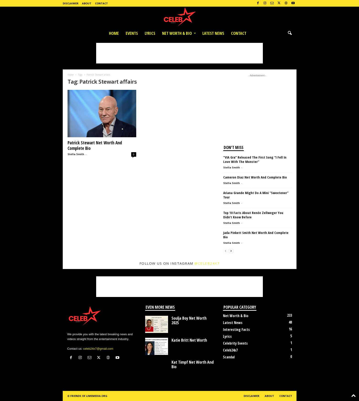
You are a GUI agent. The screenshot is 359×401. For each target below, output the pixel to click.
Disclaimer (71, 3)
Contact (101, 3)
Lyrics (150, 33)
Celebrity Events (235, 343)
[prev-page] (225, 250)
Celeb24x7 (230, 350)
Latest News (213, 33)
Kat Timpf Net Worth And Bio (192, 364)
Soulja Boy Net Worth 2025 (189, 320)
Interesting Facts (236, 329)
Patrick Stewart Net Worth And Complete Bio (95, 145)
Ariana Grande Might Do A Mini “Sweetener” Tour (255, 194)
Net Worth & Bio (179, 33)
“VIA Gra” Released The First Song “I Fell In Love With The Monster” (254, 159)
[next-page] (231, 250)
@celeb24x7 (207, 263)
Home (114, 33)
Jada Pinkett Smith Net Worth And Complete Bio (255, 234)
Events (132, 33)
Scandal (229, 357)
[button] (290, 33)
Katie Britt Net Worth (189, 340)
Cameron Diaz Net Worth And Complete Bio (255, 177)
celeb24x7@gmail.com (98, 348)
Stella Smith (76, 154)
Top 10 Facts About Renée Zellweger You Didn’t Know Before (253, 214)
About (86, 3)
